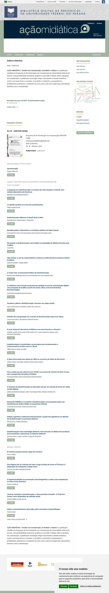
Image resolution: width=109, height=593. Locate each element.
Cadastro (91, 23)
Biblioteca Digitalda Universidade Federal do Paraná (53, 12)
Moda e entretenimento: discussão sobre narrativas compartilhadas (33, 509)
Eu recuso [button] (73, 586)
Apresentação (12, 169)
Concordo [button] (63, 586)
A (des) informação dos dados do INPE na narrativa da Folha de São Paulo (36, 359)
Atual (9, 55)
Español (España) (82, 120)
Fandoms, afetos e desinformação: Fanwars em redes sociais (30, 303)
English (79, 117)
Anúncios (30, 55)
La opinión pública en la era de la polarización (25, 205)
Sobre (40, 55)
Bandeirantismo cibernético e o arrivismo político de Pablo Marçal (33, 230)
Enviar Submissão (85, 133)
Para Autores (80, 69)
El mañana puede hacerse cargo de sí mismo (24, 452)
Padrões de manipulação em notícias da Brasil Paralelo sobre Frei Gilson (35, 317)
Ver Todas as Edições (16, 519)
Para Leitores (80, 66)
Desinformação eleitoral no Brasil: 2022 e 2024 (25, 217)
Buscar (97, 55)
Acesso (99, 23)
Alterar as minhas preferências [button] (90, 586)
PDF (11, 175)
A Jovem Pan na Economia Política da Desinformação (28, 273)
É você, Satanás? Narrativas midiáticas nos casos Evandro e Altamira (33, 329)
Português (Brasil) (82, 123)
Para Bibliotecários (82, 72)
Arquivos (19, 55)
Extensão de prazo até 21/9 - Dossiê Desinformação (26, 100)
